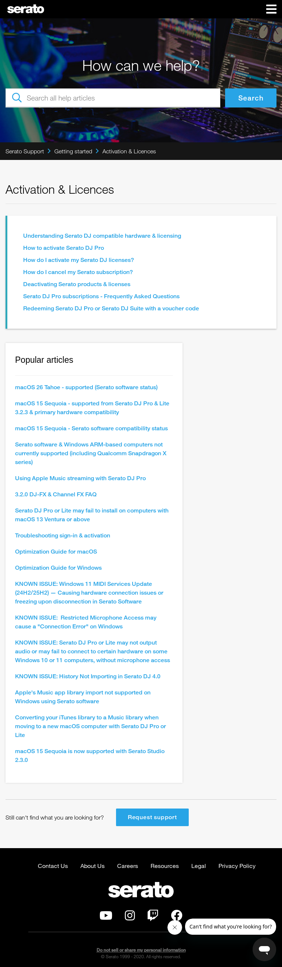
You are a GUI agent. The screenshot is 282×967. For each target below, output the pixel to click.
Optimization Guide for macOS (56, 551)
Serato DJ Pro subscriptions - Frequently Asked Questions (101, 296)
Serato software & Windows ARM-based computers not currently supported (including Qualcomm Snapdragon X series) (90, 453)
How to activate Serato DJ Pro (63, 247)
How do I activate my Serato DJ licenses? (78, 259)
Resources (165, 865)
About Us (92, 865)
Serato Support (25, 151)
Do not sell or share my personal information (141, 950)
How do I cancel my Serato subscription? (78, 272)
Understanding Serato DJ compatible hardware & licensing (102, 235)
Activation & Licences (129, 151)
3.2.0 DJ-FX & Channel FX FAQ (56, 494)
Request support (152, 817)
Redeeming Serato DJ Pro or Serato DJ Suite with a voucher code (111, 308)
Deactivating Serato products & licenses (76, 284)
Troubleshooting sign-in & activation (62, 535)
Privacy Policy (237, 865)
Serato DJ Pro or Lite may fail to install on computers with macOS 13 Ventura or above (92, 515)
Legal (198, 865)
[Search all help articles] (113, 97)
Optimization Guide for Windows (58, 567)
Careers (127, 865)
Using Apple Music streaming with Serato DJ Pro (80, 478)
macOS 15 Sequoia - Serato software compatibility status (91, 428)
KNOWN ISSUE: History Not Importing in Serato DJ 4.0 (87, 676)
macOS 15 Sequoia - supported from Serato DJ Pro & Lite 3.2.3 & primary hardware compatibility (92, 408)
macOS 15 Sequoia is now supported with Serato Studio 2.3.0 (89, 755)
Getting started (73, 151)
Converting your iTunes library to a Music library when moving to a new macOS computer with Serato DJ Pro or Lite (90, 726)
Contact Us (53, 865)
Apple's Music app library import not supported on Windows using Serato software (83, 697)
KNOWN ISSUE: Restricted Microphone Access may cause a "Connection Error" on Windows (85, 622)
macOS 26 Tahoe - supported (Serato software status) (86, 387)
